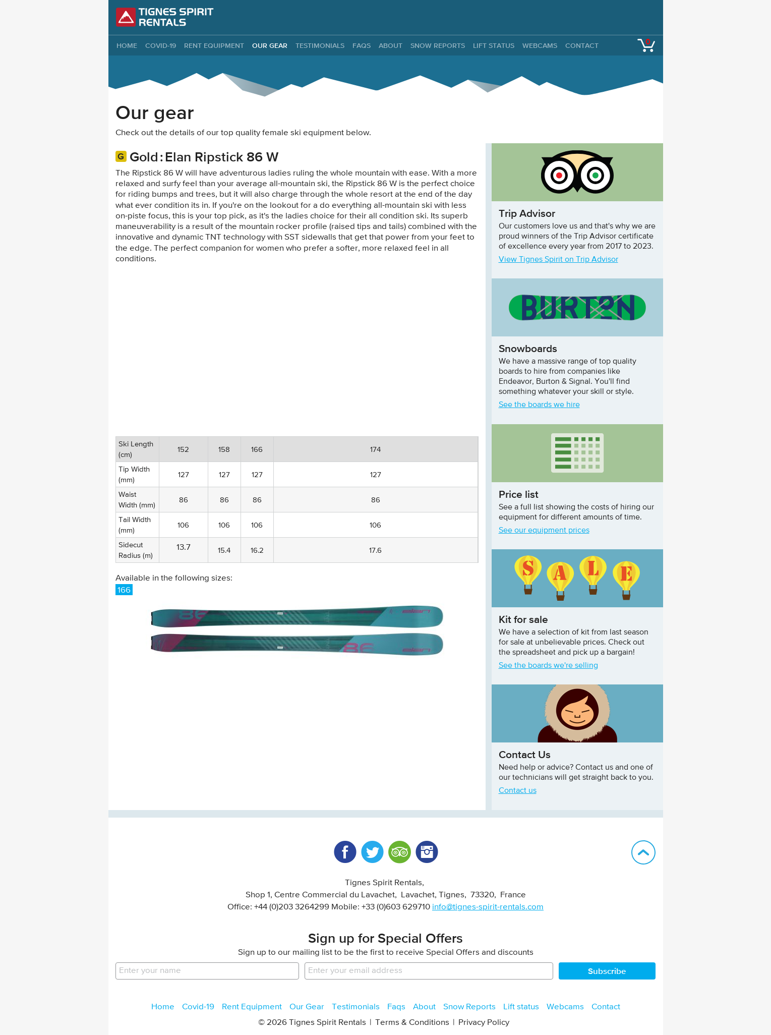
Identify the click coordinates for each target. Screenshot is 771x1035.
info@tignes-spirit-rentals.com (488, 907)
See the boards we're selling (548, 666)
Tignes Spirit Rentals (164, 17)
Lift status (493, 45)
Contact (582, 45)
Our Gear (269, 45)
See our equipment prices (544, 531)
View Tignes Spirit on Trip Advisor (558, 260)
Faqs (361, 45)
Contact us (518, 791)
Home (162, 1007)
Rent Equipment (214, 45)
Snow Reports (437, 45)
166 (124, 590)
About (390, 45)
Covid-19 (160, 45)
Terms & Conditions (412, 1022)
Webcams (539, 45)
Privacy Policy (483, 1022)
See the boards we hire (539, 405)
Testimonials (319, 45)
